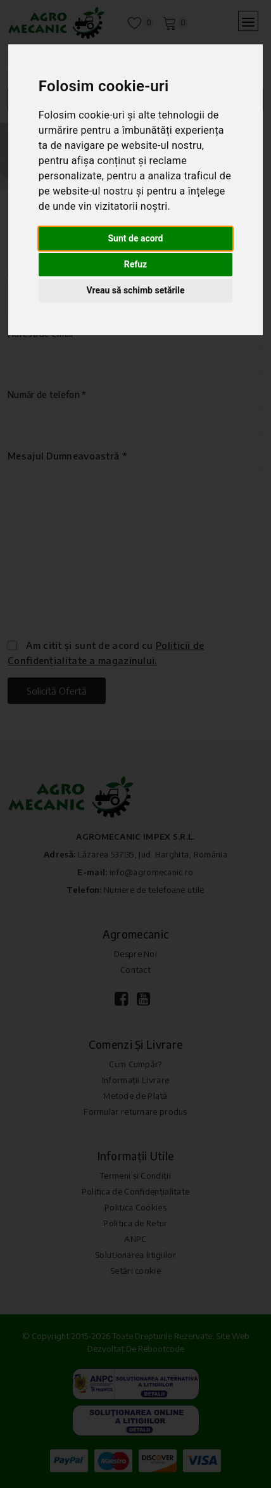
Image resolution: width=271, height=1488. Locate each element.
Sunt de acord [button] (135, 238)
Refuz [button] (136, 264)
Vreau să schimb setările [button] (135, 290)
